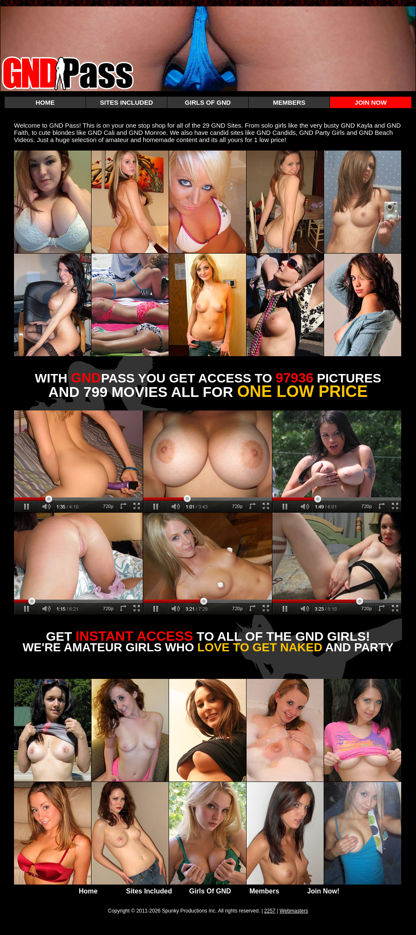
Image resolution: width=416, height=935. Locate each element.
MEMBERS (289, 102)
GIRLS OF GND (207, 102)
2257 (270, 911)
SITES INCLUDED (126, 102)
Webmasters (294, 911)
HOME (45, 102)
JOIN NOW (371, 102)
